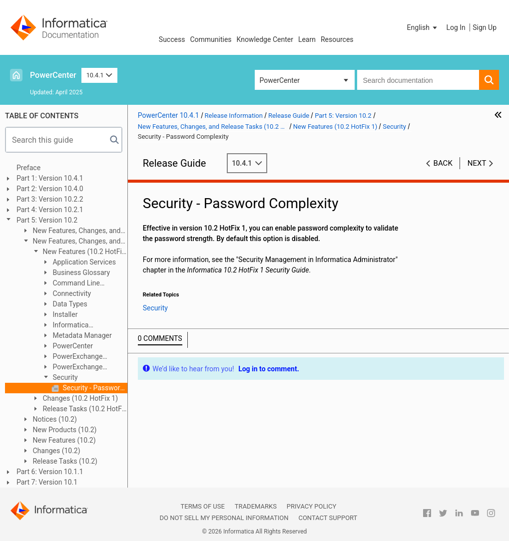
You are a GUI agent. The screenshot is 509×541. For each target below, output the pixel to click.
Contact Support (327, 518)
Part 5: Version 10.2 (46, 220)
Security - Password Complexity (94, 388)
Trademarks (256, 506)
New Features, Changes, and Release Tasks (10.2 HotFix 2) (70, 231)
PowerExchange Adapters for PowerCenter (81, 367)
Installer (64, 314)
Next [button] (477, 163)
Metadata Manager (81, 335)
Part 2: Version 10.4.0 (49, 189)
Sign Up (485, 27)
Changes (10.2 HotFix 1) (79, 398)
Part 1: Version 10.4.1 (49, 178)
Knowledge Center (265, 39)
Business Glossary (80, 272)
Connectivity (71, 293)
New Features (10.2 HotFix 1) (78, 252)
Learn (307, 39)
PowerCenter (53, 75)
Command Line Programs (70, 283)
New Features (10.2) (63, 440)
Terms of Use (203, 506)
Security (64, 377)
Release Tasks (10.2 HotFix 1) (79, 409)
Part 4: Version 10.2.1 (49, 210)
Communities (210, 39)
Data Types (69, 304)
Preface (28, 168)
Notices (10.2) (54, 419)
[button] (423, 27)
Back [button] (443, 163)
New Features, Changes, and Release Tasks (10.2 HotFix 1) (70, 242)
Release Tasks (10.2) (64, 461)
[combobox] (418, 80)
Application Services (83, 262)
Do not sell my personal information (223, 518)
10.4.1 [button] (99, 75)
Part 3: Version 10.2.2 (49, 199)
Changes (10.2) (55, 451)
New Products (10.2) (63, 430)
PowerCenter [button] (280, 80)
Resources (337, 39)
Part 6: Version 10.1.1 (49, 472)
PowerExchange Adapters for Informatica (79, 357)
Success (172, 39)
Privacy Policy (311, 506)
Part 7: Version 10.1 (46, 482)
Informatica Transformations (67, 325)
